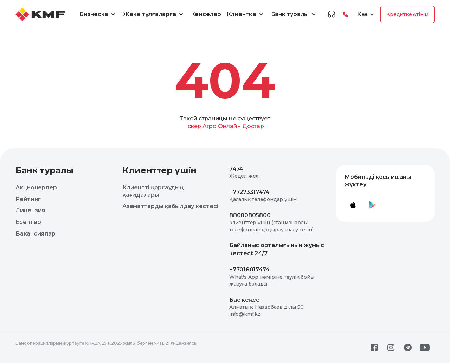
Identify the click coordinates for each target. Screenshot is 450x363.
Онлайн (229, 126)
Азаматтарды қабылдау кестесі (170, 206)
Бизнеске (98, 14)
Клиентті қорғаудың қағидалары (153, 191)
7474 (236, 168)
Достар (253, 126)
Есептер (28, 222)
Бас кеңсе (244, 299)
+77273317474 (249, 192)
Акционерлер (36, 187)
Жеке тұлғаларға (154, 14)
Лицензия (30, 210)
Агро (209, 126)
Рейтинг (27, 199)
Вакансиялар (35, 233)
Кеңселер (206, 14)
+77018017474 (249, 269)
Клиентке (246, 14)
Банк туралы (294, 14)
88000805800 (249, 215)
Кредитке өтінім (407, 14)
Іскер (193, 126)
